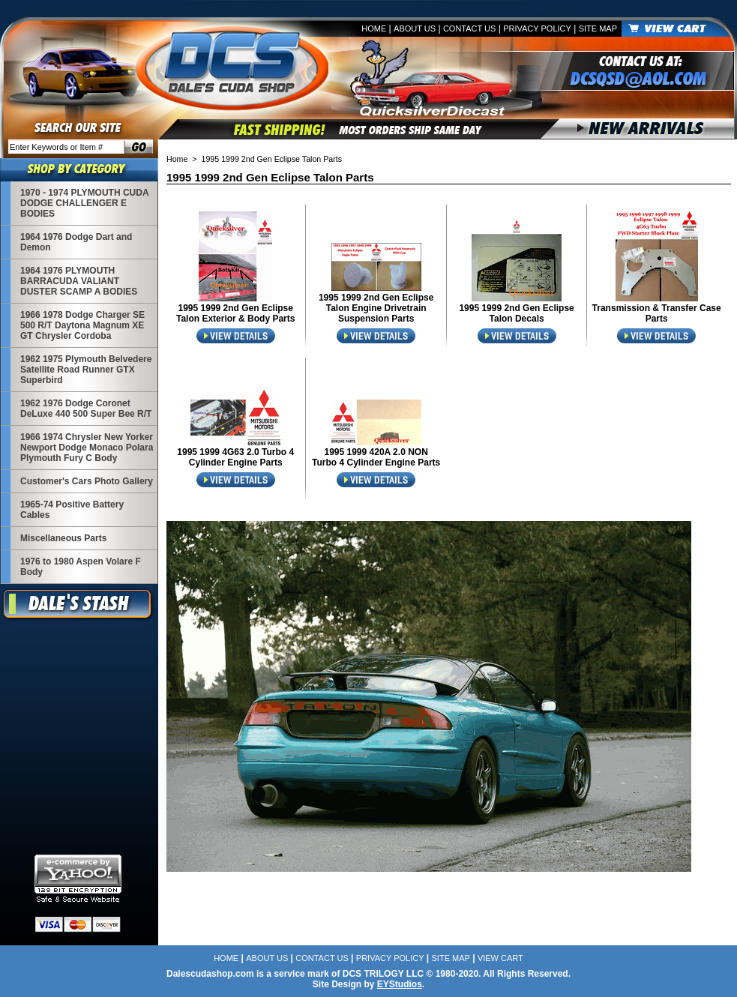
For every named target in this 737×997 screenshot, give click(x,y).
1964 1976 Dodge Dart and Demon (76, 242)
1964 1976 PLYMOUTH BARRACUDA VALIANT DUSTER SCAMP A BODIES (78, 281)
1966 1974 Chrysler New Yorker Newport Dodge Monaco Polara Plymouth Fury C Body (86, 447)
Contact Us (469, 28)
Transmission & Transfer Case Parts (656, 313)
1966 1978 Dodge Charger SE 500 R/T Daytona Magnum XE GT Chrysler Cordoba (82, 325)
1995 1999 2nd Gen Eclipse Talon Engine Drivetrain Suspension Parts (376, 308)
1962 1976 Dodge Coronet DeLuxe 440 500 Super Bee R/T (85, 408)
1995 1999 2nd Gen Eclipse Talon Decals (516, 313)
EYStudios (399, 984)
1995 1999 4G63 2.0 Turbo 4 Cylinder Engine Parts (235, 457)
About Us (415, 28)
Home (373, 28)
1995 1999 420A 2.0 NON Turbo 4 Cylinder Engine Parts (376, 457)
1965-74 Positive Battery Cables (72, 509)
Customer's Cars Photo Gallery (86, 481)
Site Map (598, 28)
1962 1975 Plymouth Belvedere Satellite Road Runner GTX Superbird (85, 369)
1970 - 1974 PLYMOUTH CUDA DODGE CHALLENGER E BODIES (84, 203)
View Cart (500, 958)
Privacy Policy (537, 28)
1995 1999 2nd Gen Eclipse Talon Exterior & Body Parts (235, 313)
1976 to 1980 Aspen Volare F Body (80, 566)
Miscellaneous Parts (63, 538)
